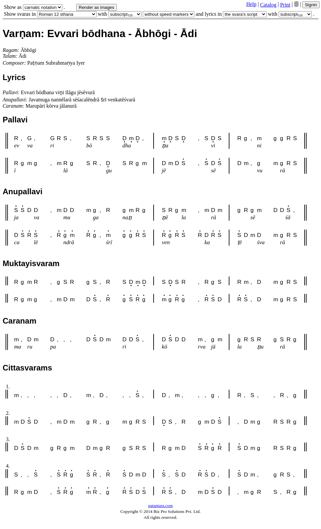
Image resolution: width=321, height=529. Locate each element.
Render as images (96, 7)
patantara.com (160, 505)
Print (285, 5)
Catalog (268, 5)
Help (251, 4)
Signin (311, 4)
